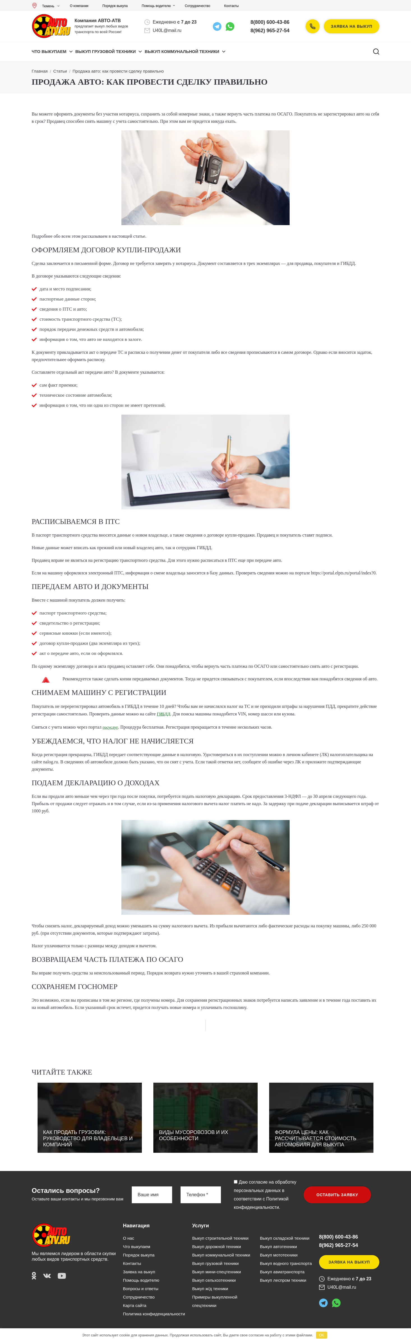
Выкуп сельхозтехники (213, 1280)
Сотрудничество (197, 6)
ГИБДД (163, 714)
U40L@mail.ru (167, 30)
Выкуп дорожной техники (216, 1246)
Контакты (231, 6)
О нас (128, 1238)
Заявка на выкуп (351, 26)
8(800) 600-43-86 (270, 22)
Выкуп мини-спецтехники (216, 1271)
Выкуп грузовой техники (215, 1263)
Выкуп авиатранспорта (282, 1271)
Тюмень (44, 6)
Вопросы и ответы (140, 1288)
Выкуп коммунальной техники (221, 1255)
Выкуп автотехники (278, 1246)
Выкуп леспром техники (283, 1280)
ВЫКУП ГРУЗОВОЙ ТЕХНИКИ (105, 51)
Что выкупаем (49, 51)
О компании (79, 6)
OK (321, 1335)
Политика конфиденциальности (154, 1313)
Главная (40, 71)
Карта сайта (135, 1305)
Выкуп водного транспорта (286, 1263)
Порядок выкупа (115, 6)
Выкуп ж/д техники (210, 1288)
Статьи (60, 71)
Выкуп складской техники (284, 1238)
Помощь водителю (156, 6)
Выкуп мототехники (278, 1255)
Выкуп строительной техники (220, 1238)
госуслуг (110, 727)
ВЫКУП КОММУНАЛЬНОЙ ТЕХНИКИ (182, 51)
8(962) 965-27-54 (270, 30)
